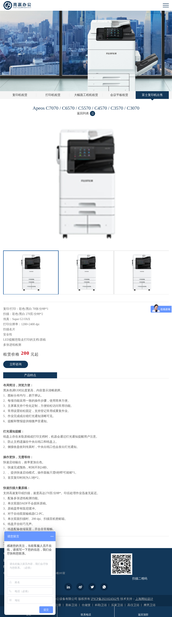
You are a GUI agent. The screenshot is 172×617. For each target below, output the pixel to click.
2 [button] (88, 249)
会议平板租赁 (119, 95)
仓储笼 (86, 605)
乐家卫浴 (117, 605)
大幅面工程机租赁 (86, 95)
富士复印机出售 (152, 95)
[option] (31, 272)
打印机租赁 (53, 95)
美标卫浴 (71, 605)
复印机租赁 (19, 95)
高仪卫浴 (133, 605)
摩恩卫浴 (150, 605)
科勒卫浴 (101, 605)
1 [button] (84, 249)
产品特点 (30, 375)
